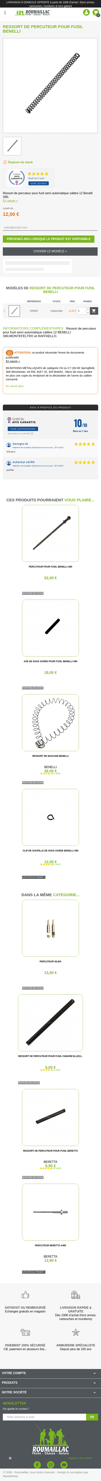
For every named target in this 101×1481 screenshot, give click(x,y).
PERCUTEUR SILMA (50, 961)
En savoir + (10, 200)
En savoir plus (15, 386)
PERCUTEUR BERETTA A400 (50, 1245)
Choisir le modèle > (50, 251)
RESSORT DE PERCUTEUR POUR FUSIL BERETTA (50, 1151)
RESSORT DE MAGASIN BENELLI (50, 756)
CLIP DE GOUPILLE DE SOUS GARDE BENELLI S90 (50, 850)
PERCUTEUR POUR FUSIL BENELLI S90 (50, 566)
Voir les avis (39, 183)
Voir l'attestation (23, 428)
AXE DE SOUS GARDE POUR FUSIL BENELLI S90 (50, 661)
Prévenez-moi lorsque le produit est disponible (48, 239)
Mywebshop (10, 1476)
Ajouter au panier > (33, 877)
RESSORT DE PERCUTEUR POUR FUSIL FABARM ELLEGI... (50, 1056)
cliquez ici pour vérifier (80, 1458)
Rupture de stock (32, 593)
